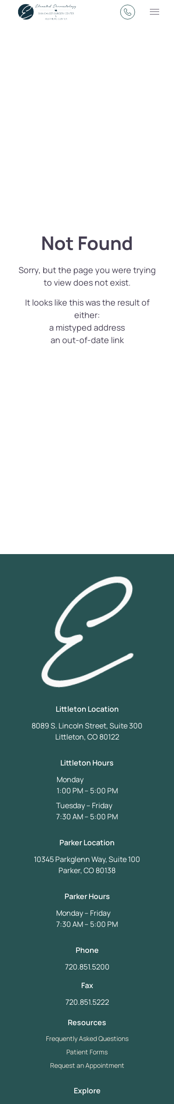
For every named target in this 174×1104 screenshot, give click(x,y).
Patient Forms (87, 1051)
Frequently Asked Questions (87, 1038)
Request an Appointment (87, 1065)
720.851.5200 (87, 967)
